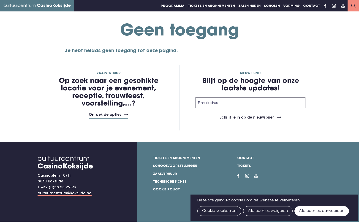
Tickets (244, 166)
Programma (173, 6)
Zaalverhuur (165, 174)
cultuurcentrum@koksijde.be (65, 193)
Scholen (272, 6)
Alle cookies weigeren (268, 211)
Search (353, 5)
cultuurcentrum (37, 6)
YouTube (343, 5)
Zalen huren (249, 6)
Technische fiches (169, 182)
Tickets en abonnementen (211, 6)
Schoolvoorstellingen (175, 166)
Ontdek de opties (105, 115)
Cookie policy (166, 189)
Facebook (325, 5)
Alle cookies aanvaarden (321, 211)
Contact (311, 6)
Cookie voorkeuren (219, 211)
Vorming (291, 6)
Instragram (333, 5)
